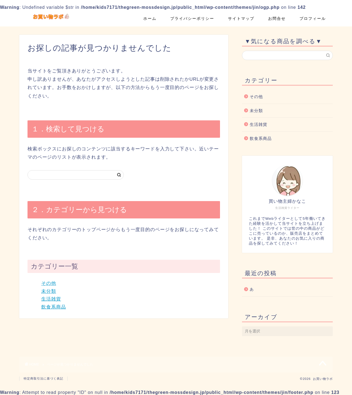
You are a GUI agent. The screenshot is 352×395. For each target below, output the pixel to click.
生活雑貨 (51, 299)
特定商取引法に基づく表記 (43, 378)
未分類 (48, 291)
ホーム (149, 18)
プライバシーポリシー (192, 18)
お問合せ (277, 18)
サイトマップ (241, 18)
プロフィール (312, 18)
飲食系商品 (53, 307)
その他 (48, 283)
